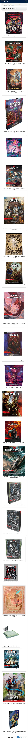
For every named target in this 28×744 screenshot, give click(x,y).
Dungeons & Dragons (17, 4)
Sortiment (4, 4)
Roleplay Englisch (10, 4)
